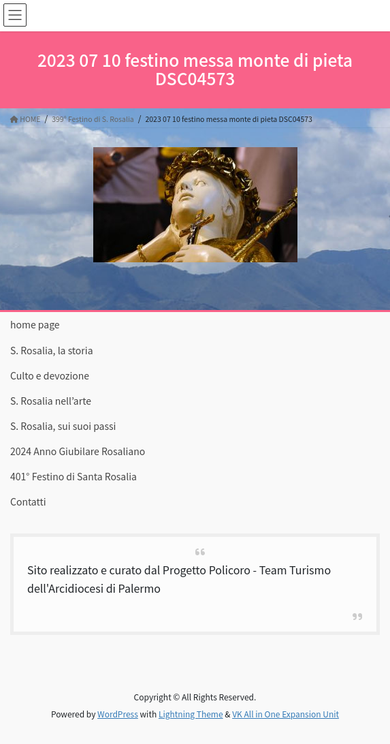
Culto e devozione (49, 375)
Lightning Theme (191, 713)
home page (35, 324)
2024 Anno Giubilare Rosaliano (77, 451)
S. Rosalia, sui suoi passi (63, 426)
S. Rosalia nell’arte (50, 400)
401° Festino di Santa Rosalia (73, 476)
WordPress (117, 713)
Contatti (28, 501)
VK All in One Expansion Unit (285, 713)
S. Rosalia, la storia (51, 350)
